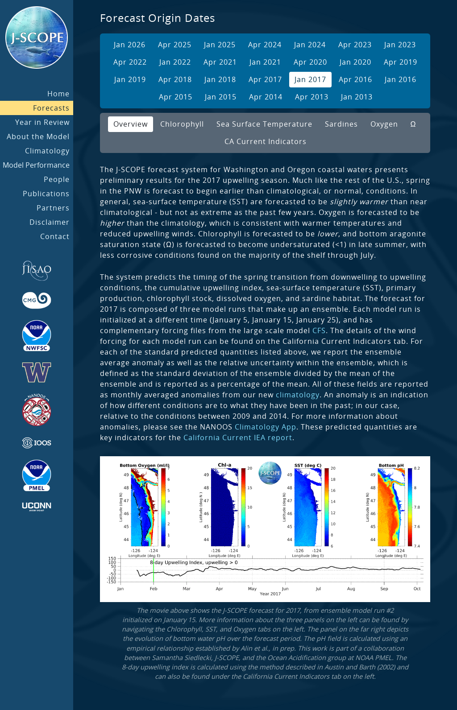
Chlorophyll (182, 124)
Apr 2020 (310, 62)
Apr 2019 (400, 62)
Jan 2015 (221, 97)
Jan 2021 (265, 62)
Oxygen (384, 124)
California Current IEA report (237, 437)
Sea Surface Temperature (264, 124)
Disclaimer (49, 222)
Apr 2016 (355, 79)
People (57, 179)
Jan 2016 (400, 79)
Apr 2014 (266, 97)
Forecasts (51, 108)
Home (58, 94)
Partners (53, 208)
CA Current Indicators (265, 141)
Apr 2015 (175, 97)
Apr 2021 (220, 62)
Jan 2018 (220, 79)
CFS (319, 330)
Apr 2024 (265, 45)
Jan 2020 (355, 62)
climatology (298, 395)
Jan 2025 (220, 45)
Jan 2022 (175, 62)
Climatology (47, 151)
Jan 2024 (310, 45)
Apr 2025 (174, 45)
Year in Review (42, 122)
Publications (46, 193)
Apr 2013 (311, 97)
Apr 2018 (175, 79)
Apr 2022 (130, 62)
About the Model (38, 136)
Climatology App (265, 427)
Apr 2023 (355, 45)
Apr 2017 (265, 79)
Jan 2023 (400, 45)
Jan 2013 (357, 97)
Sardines (341, 124)
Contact (55, 236)
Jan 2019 (130, 79)
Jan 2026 (129, 45)
